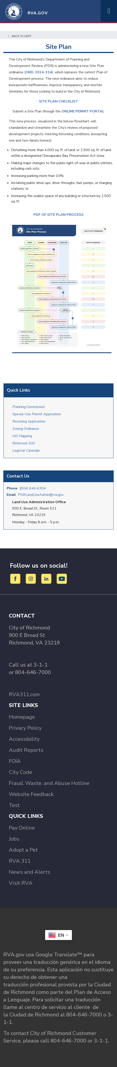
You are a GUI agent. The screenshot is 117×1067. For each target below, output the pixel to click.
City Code (20, 772)
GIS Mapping (22, 436)
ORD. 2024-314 (38, 72)
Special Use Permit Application (36, 414)
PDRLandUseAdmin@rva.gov (41, 494)
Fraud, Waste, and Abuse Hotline (49, 783)
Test (14, 805)
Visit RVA (21, 883)
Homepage (22, 716)
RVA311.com (24, 694)
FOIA (15, 761)
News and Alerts (29, 872)
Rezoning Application (28, 421)
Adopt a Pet (23, 849)
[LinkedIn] (47, 578)
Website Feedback (31, 794)
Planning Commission (28, 406)
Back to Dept (19, 36)
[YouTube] (61, 578)
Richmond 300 (23, 443)
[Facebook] (16, 578)
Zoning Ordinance (25, 428)
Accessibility (24, 739)
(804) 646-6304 (32, 488)
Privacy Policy (25, 728)
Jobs (14, 838)
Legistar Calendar (26, 450)
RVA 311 (20, 860)
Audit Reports (26, 750)
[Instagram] (31, 578)
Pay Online (22, 827)
